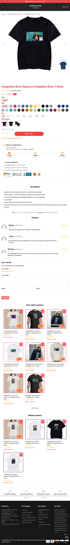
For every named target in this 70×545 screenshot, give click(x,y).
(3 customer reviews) (15, 90)
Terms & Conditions (27, 512)
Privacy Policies (26, 515)
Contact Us (41, 522)
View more (35, 408)
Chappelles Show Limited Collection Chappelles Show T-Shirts (33, 332)
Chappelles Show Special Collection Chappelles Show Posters (54, 332)
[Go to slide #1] (30, 75)
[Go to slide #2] (39, 75)
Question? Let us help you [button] (61, 542)
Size (2, 113)
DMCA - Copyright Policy (29, 517)
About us (24, 510)
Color (3, 103)
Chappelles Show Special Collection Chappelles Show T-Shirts (55, 443)
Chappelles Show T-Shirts (32, 14)
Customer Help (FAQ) (44, 524)
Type (2, 97)
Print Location (5, 119)
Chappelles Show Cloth (14, 14)
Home (3, 14)
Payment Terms (42, 514)
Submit (5, 297)
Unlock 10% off (66, 537)
